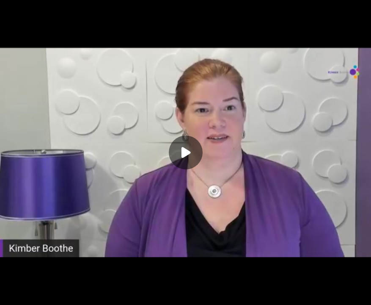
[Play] (186, 152)
